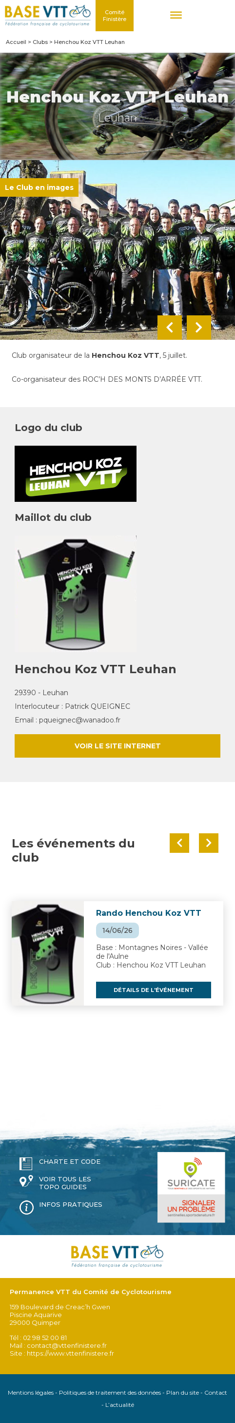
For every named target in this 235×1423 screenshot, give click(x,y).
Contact (215, 1392)
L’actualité (119, 1404)
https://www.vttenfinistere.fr (70, 1353)
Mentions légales (31, 1392)
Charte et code (69, 1161)
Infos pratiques (70, 1204)
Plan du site (182, 1392)
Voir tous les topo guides (65, 1183)
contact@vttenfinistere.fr (67, 1345)
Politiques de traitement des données (110, 1392)
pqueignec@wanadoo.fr (79, 720)
